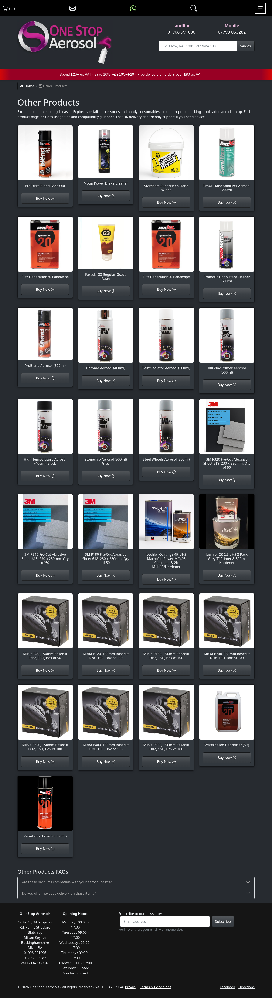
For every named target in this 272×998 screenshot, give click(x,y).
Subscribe (223, 921)
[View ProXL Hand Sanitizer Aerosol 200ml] (226, 161)
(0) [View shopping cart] (9, 8)
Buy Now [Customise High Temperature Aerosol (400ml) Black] (45, 476)
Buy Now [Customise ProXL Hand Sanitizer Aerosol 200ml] (227, 202)
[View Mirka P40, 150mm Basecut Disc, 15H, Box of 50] (45, 629)
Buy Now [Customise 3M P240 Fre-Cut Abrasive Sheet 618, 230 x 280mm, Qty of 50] (45, 575)
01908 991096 (181, 32)
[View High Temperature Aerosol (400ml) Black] (45, 435)
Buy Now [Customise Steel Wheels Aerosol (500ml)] (166, 471)
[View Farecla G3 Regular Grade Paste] (105, 251)
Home (27, 86)
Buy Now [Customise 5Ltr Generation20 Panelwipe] (45, 289)
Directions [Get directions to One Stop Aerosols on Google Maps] (246, 987)
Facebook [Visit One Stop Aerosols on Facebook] (227, 987)
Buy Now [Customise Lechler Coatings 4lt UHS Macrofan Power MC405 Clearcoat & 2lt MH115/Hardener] (166, 579)
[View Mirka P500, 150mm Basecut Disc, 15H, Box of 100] (166, 720)
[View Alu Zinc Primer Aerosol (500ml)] (226, 343)
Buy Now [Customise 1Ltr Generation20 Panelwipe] (166, 289)
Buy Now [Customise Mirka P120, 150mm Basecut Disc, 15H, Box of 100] (105, 670)
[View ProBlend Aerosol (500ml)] (45, 340)
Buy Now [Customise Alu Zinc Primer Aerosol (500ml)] (227, 384)
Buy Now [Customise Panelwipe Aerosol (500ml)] (45, 848)
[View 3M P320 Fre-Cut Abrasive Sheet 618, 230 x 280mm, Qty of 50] (226, 437)
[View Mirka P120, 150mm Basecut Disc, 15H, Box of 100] (105, 629)
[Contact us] (72, 8)
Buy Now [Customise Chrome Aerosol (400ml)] (105, 380)
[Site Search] (198, 46)
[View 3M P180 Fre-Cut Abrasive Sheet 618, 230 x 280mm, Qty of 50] (105, 532)
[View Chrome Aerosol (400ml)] (105, 341)
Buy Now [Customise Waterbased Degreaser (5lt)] (227, 757)
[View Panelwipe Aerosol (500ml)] (45, 809)
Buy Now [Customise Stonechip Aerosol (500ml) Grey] (105, 476)
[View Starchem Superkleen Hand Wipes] (166, 161)
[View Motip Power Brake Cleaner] (105, 158)
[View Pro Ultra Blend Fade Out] (45, 159)
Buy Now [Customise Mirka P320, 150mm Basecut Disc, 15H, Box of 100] (45, 761)
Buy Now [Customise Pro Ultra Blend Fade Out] (45, 198)
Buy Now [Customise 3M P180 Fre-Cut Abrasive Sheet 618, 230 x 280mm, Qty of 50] (105, 575)
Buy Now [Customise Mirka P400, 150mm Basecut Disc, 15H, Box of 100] (105, 761)
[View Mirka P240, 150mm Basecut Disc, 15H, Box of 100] (226, 629)
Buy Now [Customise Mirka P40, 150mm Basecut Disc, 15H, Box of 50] (45, 670)
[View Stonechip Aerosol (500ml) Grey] (105, 435)
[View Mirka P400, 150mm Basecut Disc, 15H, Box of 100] (105, 720)
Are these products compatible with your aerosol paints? (67, 882)
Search (245, 46)
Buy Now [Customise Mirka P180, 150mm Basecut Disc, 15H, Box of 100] (166, 670)
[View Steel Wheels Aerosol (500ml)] (166, 433)
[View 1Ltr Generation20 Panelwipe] (166, 250)
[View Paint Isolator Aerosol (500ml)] (166, 341)
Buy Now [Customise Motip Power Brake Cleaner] (105, 195)
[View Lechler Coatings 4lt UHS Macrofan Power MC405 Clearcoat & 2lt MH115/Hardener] (166, 534)
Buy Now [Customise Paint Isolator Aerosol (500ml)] (166, 380)
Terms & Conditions (155, 987)
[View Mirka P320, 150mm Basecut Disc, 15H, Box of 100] (45, 720)
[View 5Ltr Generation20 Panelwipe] (45, 250)
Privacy (130, 987)
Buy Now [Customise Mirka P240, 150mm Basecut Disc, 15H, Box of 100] (227, 670)
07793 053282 (232, 32)
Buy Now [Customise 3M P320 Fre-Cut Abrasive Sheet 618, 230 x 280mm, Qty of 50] (227, 480)
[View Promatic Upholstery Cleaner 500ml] (226, 252)
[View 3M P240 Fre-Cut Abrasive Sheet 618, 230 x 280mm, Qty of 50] (45, 532)
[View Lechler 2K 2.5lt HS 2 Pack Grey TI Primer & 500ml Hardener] (226, 532)
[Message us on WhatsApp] (133, 8)
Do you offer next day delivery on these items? (59, 893)
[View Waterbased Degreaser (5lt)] (226, 718)
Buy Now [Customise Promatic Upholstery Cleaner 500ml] (227, 293)
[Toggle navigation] (260, 8)
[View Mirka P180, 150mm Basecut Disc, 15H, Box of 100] (166, 629)
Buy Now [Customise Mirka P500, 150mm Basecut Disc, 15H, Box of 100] (166, 761)
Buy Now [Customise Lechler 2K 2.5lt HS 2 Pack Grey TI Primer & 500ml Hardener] (227, 575)
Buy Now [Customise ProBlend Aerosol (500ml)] (45, 378)
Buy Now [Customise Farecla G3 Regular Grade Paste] (105, 291)
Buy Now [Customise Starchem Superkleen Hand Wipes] (166, 202)
